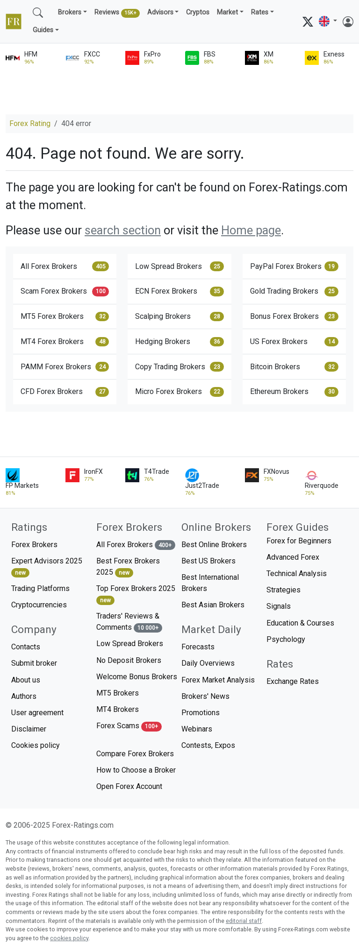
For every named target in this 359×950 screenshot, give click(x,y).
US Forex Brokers (294, 341)
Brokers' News (205, 696)
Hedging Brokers (179, 341)
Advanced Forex (292, 557)
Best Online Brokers (214, 544)
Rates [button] (259, 12)
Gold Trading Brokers (294, 291)
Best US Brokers (208, 560)
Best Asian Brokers (212, 604)
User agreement (37, 712)
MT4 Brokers (117, 709)
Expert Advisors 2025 (46, 566)
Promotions (200, 712)
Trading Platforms (40, 588)
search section (123, 230)
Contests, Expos (208, 745)
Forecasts (198, 646)
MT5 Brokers (117, 693)
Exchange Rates (292, 681)
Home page (251, 230)
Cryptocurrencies (39, 604)
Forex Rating (29, 123)
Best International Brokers (210, 583)
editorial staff (244, 920)
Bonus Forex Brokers (294, 316)
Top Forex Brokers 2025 (135, 594)
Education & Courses (300, 623)
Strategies (283, 589)
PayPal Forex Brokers (294, 266)
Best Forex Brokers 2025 (128, 566)
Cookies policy (35, 745)
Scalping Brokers (179, 316)
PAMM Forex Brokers (65, 366)
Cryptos (197, 12)
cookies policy (69, 938)
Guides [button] (43, 30)
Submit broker (34, 663)
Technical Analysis (296, 573)
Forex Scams (129, 726)
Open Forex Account (129, 786)
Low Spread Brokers (179, 266)
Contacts (25, 646)
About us (25, 680)
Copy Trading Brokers (179, 366)
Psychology (285, 639)
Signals (278, 606)
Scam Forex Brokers (65, 291)
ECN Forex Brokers (179, 291)
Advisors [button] (160, 12)
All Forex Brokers (65, 266)
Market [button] (227, 12)
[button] (328, 21)
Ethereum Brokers (294, 391)
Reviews (117, 13)
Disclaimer (28, 729)
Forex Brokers (34, 544)
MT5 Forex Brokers (65, 316)
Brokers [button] (69, 12)
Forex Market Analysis (218, 680)
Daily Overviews (208, 663)
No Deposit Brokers (128, 660)
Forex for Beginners (298, 540)
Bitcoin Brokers (294, 366)
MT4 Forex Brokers (65, 341)
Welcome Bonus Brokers (136, 676)
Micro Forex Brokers (179, 391)
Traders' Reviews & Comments (129, 622)
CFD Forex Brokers (65, 391)
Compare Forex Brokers (135, 753)
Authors (23, 696)
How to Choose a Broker (136, 770)
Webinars (196, 729)
